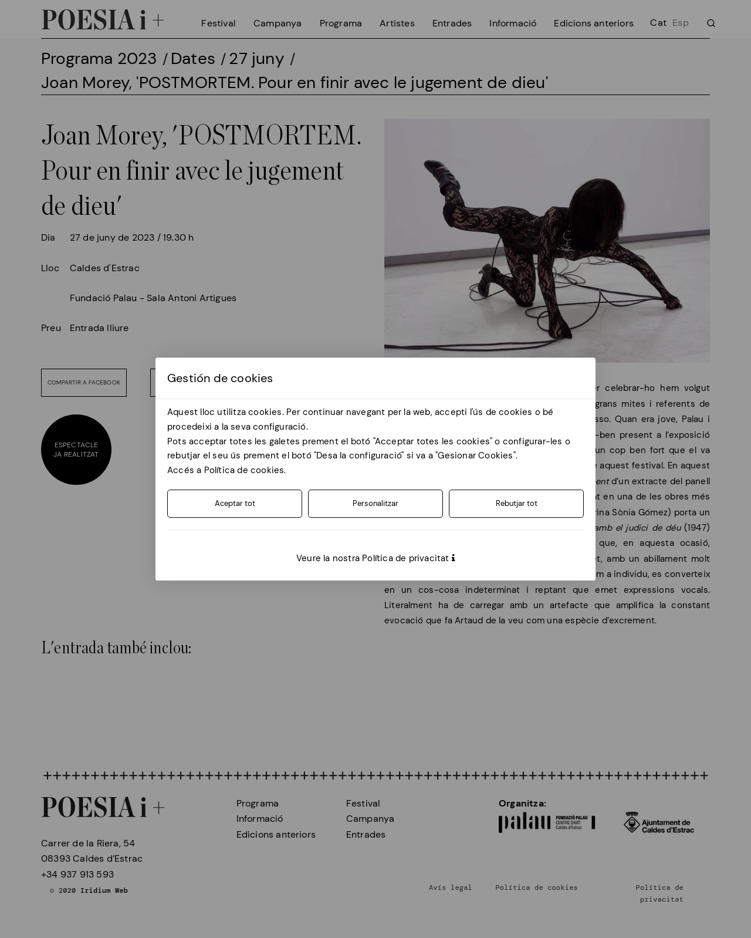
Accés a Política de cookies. (226, 470)
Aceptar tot (235, 503)
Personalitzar (375, 503)
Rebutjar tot (516, 503)
